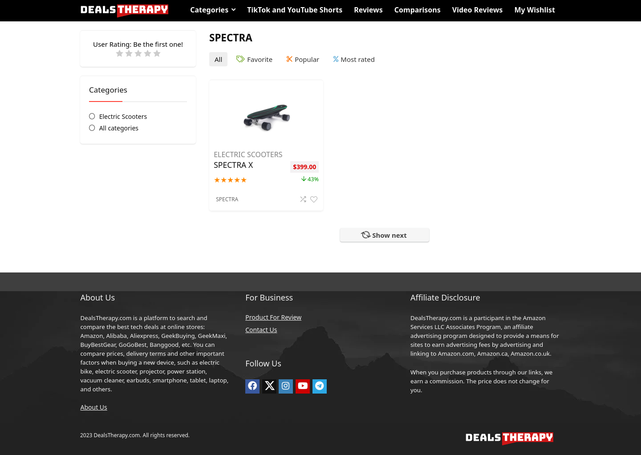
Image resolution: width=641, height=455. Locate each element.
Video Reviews (477, 10)
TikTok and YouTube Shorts (294, 10)
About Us (93, 407)
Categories (209, 10)
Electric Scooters (123, 116)
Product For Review (273, 317)
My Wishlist (534, 10)
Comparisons (417, 10)
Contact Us (261, 329)
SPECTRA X (233, 164)
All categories (118, 128)
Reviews (368, 10)
